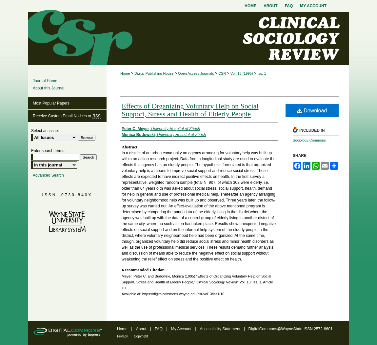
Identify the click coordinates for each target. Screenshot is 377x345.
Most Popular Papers (51, 103)
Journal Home (45, 81)
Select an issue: (45, 130)
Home (125, 73)
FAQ (159, 329)
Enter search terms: (48, 150)
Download (312, 110)
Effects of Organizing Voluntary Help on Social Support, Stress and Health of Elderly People (190, 110)
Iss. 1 (261, 73)
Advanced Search (48, 175)
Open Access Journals (196, 73)
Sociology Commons (309, 140)
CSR (222, 73)
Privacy (123, 336)
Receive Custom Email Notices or (67, 116)
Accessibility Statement (221, 329)
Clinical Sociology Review (188, 38)
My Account (181, 329)
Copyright (141, 336)
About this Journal (48, 88)
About (142, 329)
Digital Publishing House (153, 73)
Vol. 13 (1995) (241, 73)
